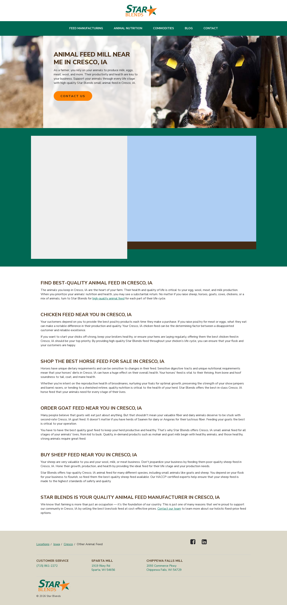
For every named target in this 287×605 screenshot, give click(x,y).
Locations (42, 544)
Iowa (56, 544)
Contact (210, 28)
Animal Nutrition (128, 28)
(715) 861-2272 (47, 566)
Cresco (68, 544)
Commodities (163, 28)
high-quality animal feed (108, 298)
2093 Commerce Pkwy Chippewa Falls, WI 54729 (164, 568)
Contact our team (169, 509)
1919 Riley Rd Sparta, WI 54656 (103, 568)
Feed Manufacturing (86, 28)
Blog (189, 28)
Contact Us (72, 96)
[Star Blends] (141, 10)
